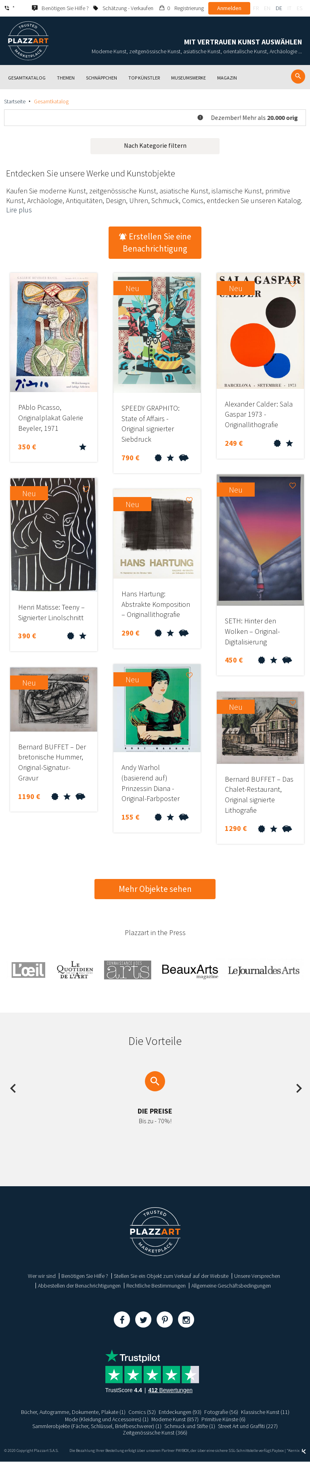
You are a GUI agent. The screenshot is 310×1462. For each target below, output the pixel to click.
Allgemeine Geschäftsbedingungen (231, 1285)
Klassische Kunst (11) (265, 1412)
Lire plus (19, 209)
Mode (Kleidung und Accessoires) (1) (107, 1419)
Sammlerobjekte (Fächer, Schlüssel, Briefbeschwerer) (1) (96, 1426)
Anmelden (229, 8)
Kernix (297, 1450)
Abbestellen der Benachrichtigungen (79, 1285)
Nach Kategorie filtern (155, 145)
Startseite (14, 101)
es (299, 8)
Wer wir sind (42, 1276)
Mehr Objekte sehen (155, 888)
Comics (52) (142, 1412)
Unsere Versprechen (257, 1276)
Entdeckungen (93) (180, 1412)
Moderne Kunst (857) (175, 1419)
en (267, 8)
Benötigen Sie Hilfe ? (84, 1276)
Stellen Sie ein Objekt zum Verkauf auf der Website (171, 1276)
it (289, 8)
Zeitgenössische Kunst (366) (155, 1432)
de (279, 8)
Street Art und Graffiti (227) (248, 1426)
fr (256, 8)
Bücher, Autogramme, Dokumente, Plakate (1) (73, 1412)
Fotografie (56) (221, 1412)
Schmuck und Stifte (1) (190, 1426)
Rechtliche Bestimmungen (156, 1285)
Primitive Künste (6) (224, 1419)
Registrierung (189, 8)
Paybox (278, 1450)
